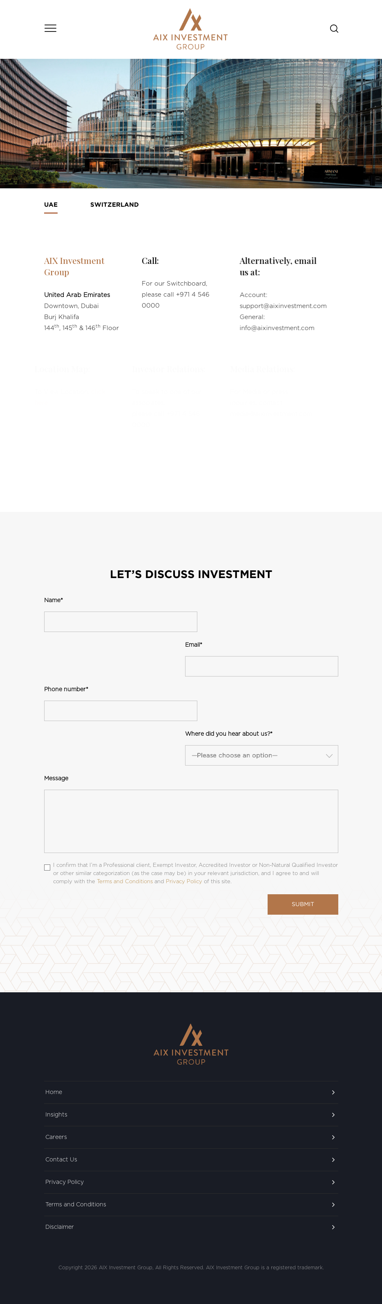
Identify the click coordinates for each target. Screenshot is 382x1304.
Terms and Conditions (75, 1205)
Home (53, 1092)
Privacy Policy (64, 1182)
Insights (56, 1115)
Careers (56, 1137)
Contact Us (61, 1160)
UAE (51, 205)
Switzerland (114, 205)
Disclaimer (59, 1227)
